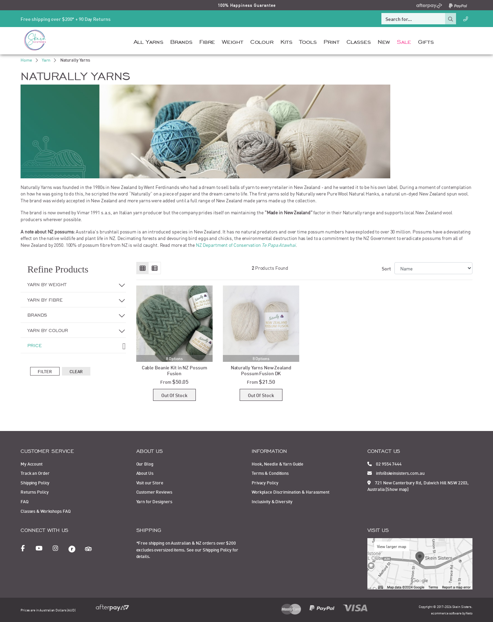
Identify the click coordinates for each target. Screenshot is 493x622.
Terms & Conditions (270, 473)
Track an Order (35, 473)
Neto (469, 612)
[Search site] (450, 18)
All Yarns (148, 41)
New (384, 41)
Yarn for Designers (154, 501)
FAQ (24, 501)
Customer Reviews (154, 491)
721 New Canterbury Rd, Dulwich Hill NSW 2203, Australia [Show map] (418, 485)
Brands (181, 41)
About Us (144, 473)
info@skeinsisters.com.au (396, 473)
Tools (308, 41)
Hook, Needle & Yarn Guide (277, 463)
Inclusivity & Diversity (272, 501)
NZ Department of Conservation (246, 244)
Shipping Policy (35, 482)
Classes (358, 41)
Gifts (425, 41)
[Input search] (413, 18)
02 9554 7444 (384, 463)
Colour (262, 41)
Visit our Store (149, 482)
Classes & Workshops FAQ (45, 511)
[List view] (154, 268)
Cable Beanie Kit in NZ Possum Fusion (174, 370)
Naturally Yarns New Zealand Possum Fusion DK (261, 370)
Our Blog (144, 463)
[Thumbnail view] (142, 268)
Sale (404, 41)
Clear (76, 371)
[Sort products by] (433, 268)
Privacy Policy (265, 482)
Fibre (207, 41)
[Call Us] (465, 19)
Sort (386, 268)
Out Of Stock (174, 395)
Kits (286, 41)
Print (331, 41)
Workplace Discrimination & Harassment (290, 491)
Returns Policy (34, 491)
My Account (31, 463)
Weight (232, 41)
